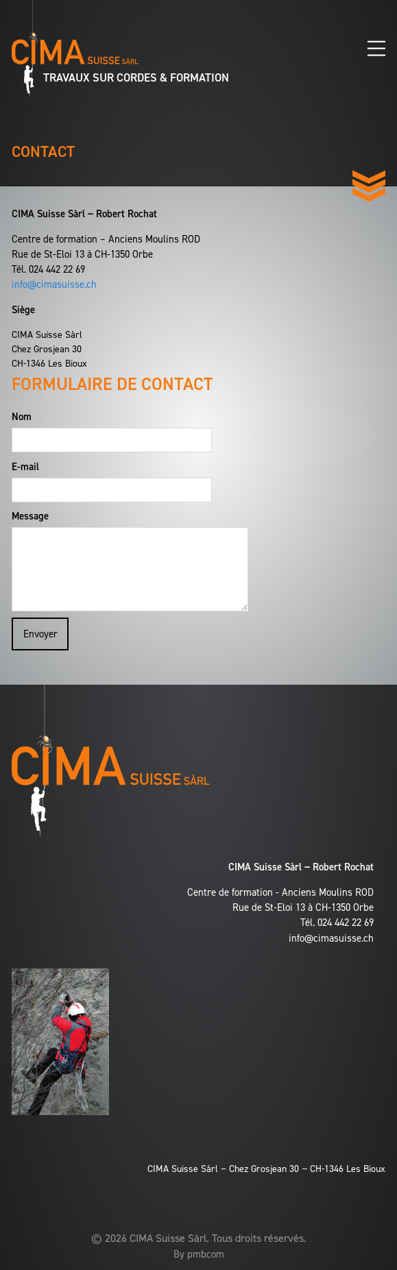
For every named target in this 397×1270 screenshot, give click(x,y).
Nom (22, 417)
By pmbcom (198, 1254)
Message (30, 516)
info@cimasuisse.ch (54, 284)
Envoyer (40, 634)
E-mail (25, 467)
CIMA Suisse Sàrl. (169, 1238)
